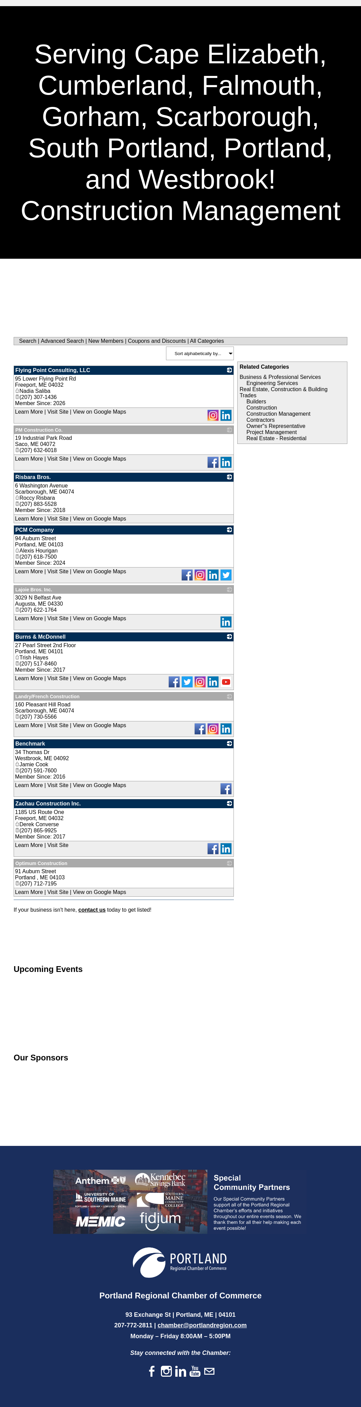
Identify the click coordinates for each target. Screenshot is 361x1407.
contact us (92, 910)
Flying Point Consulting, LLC (52, 370)
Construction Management (278, 414)
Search (27, 341)
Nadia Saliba (32, 391)
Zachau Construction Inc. (48, 803)
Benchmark (30, 744)
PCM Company (34, 530)
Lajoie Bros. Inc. (33, 589)
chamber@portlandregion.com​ (202, 1325)
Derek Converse (37, 824)
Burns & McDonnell (40, 637)
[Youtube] (195, 1371)
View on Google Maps (99, 412)
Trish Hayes (31, 657)
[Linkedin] (180, 1371)
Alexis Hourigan (36, 551)
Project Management (271, 432)
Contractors (260, 420)
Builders (256, 401)
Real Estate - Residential (276, 438)
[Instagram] (166, 1371)
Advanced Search (62, 341)
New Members (105, 341)
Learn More (29, 412)
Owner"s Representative (275, 426)
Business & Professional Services (280, 377)
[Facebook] (152, 1371)
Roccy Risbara (35, 498)
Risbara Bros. (33, 477)
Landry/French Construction (47, 696)
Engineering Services (272, 383)
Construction (261, 408)
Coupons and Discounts (157, 341)
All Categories (207, 341)
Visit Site (58, 412)
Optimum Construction (41, 863)
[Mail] (209, 1371)
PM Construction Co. (38, 430)
